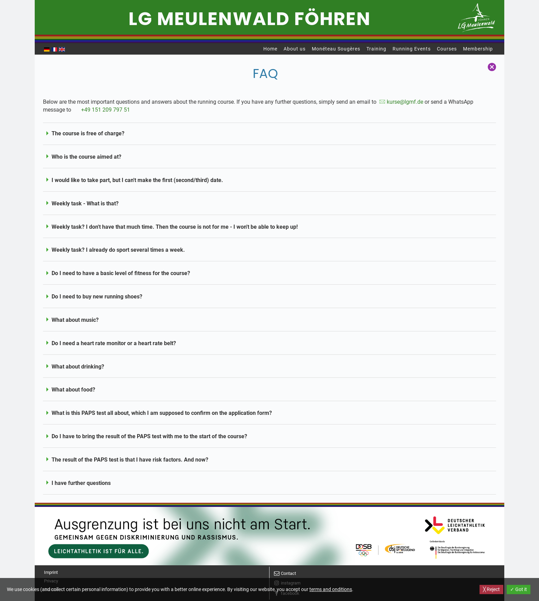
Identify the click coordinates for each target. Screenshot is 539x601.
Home (270, 49)
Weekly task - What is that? (85, 203)
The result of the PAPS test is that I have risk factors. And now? (130, 459)
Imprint (51, 572)
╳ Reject (491, 589)
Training (376, 49)
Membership (478, 49)
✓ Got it (518, 589)
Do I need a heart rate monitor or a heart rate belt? (114, 343)
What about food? (73, 389)
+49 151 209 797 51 (105, 109)
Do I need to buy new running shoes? (97, 296)
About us (295, 49)
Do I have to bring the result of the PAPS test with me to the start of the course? (149, 436)
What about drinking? (78, 366)
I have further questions (81, 483)
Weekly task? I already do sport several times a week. (118, 250)
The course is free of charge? (88, 133)
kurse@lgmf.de (405, 102)
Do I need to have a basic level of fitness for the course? (121, 273)
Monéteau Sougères (336, 49)
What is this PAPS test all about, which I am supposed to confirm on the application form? (162, 413)
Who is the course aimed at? (86, 157)
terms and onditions (330, 589)
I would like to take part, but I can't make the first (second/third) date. (137, 180)
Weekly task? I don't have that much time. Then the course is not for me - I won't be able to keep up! (175, 227)
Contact (288, 573)
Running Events (412, 49)
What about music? (75, 320)
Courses (447, 49)
